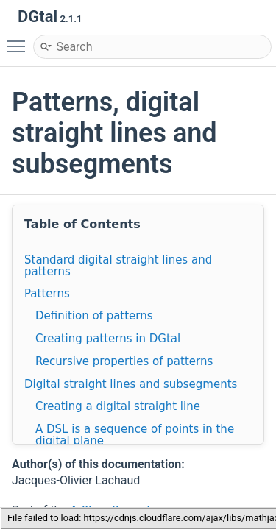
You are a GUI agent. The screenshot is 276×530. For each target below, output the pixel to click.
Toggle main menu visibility (19, 39)
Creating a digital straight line (117, 406)
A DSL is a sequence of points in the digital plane (134, 435)
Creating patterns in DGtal (107, 338)
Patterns (47, 293)
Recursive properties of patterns (124, 361)
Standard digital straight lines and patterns (118, 265)
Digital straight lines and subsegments (130, 384)
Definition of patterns (94, 315)
